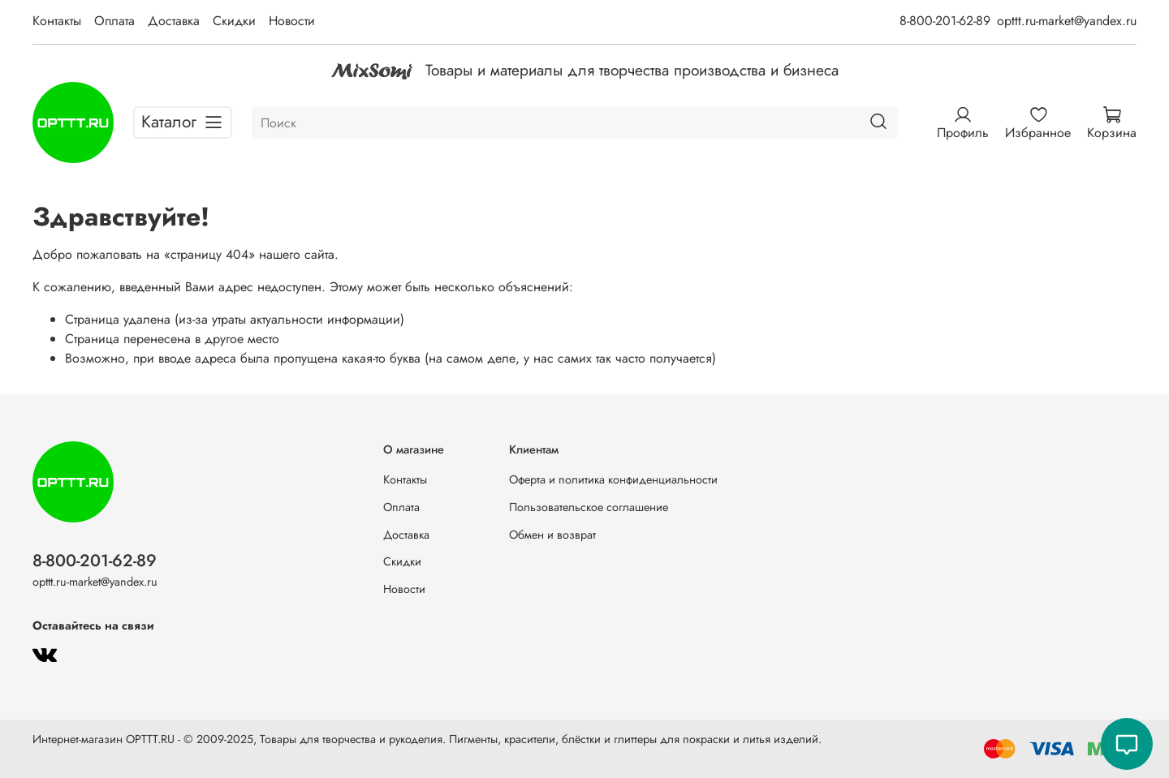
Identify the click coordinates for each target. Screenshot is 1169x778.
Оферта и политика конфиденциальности (613, 479)
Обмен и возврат (552, 535)
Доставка (174, 20)
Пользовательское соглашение (588, 507)
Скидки (234, 20)
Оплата (114, 20)
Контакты (56, 20)
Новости (292, 20)
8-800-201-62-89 (944, 20)
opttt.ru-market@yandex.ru (1067, 20)
